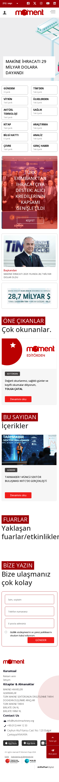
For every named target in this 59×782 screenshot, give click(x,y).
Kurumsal (9, 671)
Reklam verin (9, 676)
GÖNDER (40, 640)
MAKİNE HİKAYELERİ (13, 689)
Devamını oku (18, 399)
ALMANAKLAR (9, 693)
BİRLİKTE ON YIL (11, 707)
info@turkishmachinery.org (20, 720)
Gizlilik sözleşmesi (19, 632)
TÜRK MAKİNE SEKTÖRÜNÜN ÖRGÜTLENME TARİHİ (28, 696)
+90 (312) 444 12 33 (17, 725)
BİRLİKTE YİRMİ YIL (12, 711)
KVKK (7, 756)
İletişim (6, 679)
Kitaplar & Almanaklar (18, 684)
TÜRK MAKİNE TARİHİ (13, 703)
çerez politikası (42, 632)
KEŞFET (30, 220)
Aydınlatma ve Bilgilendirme (22, 756)
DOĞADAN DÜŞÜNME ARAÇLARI (19, 700)
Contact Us (11, 715)
